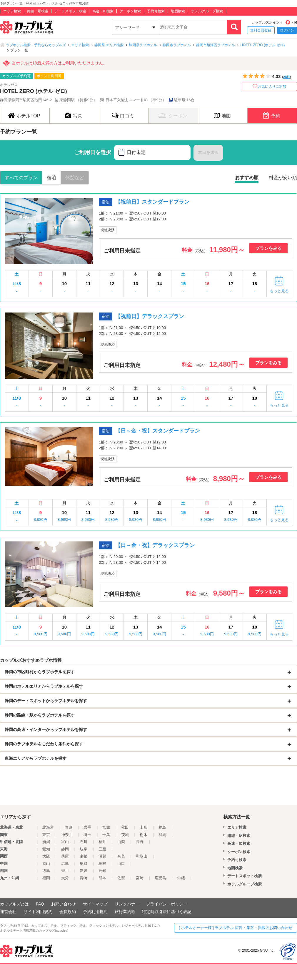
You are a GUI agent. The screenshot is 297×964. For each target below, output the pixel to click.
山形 (143, 827)
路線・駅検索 (37, 11)
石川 (83, 842)
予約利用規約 (95, 911)
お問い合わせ (63, 904)
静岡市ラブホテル (177, 45)
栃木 (143, 834)
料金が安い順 (283, 177)
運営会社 (8, 911)
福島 (162, 827)
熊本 (102, 878)
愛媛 (83, 870)
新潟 (46, 842)
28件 (286, 77)
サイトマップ (95, 904)
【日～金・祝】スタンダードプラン (157, 431)
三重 (102, 849)
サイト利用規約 (38, 911)
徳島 (46, 870)
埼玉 (87, 834)
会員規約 (67, 911)
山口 (121, 863)
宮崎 (140, 878)
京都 (83, 856)
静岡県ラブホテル (143, 45)
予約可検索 (156, 11)
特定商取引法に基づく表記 (166, 911)
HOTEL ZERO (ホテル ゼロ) (262, 45)
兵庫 (65, 856)
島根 (102, 863)
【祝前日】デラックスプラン (149, 316)
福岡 (46, 878)
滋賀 (102, 856)
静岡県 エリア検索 (109, 45)
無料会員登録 (260, 30)
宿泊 (51, 177)
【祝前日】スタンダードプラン (152, 202)
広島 (65, 863)
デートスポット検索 (70, 11)
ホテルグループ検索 (207, 11)
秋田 (125, 827)
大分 (65, 878)
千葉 (106, 834)
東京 (46, 834)
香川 (65, 870)
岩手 (87, 827)
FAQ (40, 904)
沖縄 (181, 878)
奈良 (121, 856)
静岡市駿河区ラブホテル (215, 45)
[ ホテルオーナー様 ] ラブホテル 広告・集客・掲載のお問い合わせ (235, 927)
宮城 (106, 827)
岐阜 (83, 849)
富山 (65, 842)
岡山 (46, 863)
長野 (140, 842)
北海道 (48, 827)
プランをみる (268, 248)
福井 (102, 842)
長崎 (83, 878)
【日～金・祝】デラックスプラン (155, 545)
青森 (69, 827)
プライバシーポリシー (166, 904)
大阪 (46, 856)
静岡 (65, 849)
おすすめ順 (246, 177)
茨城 (125, 834)
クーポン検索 (130, 11)
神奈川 (67, 834)
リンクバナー (127, 904)
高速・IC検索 (103, 11)
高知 (102, 870)
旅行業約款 (125, 911)
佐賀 (121, 878)
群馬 (162, 834)
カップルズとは (14, 904)
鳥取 (83, 863)
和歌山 (141, 856)
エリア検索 (12, 11)
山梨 (121, 842)
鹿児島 (160, 878)
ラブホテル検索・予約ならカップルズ (36, 45)
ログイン (287, 30)
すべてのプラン (21, 177)
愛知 (46, 849)
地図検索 (178, 11)
